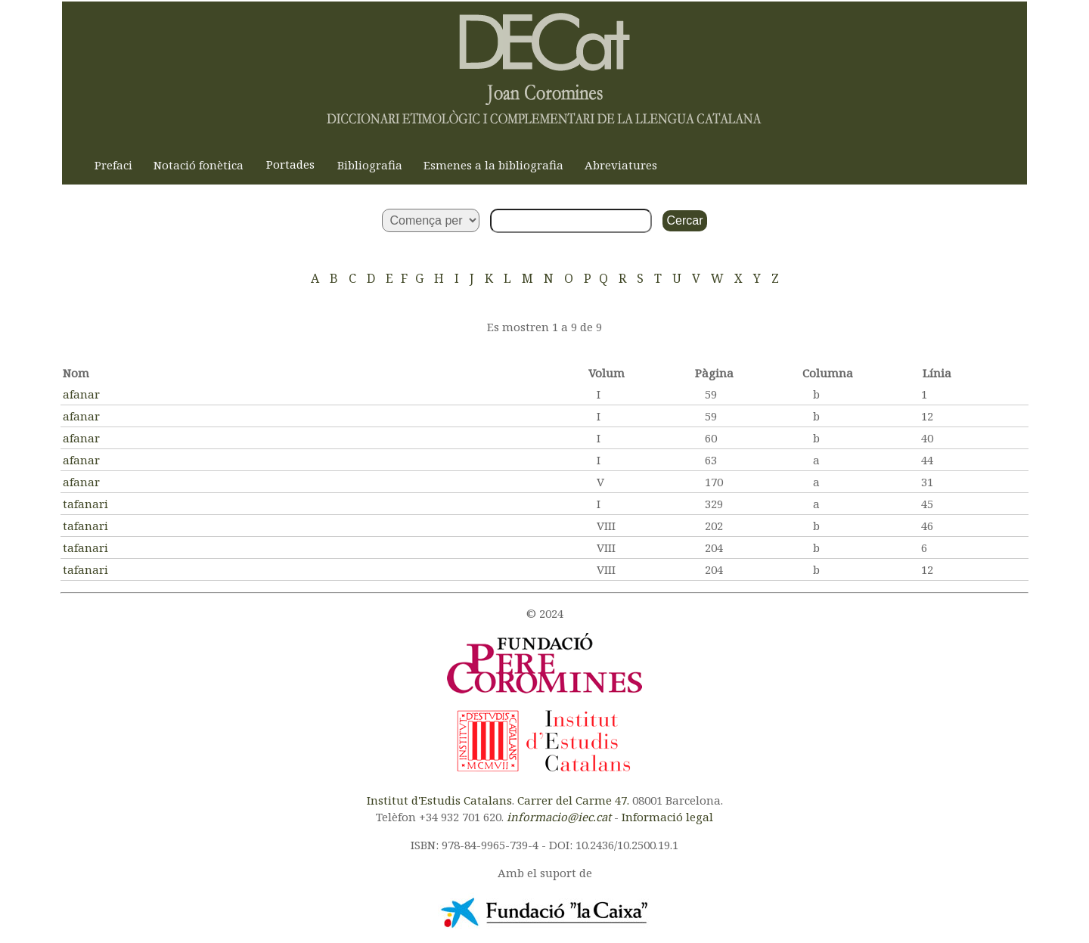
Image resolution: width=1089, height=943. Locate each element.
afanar (81, 394)
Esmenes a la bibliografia (493, 164)
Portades (290, 164)
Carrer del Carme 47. (573, 800)
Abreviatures (621, 164)
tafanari (85, 503)
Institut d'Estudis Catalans (439, 800)
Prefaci (113, 164)
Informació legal (667, 816)
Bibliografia (369, 164)
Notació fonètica (199, 164)
